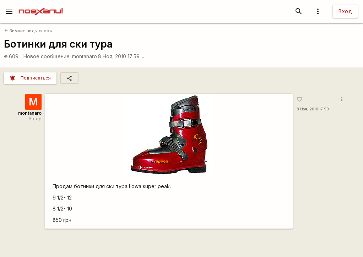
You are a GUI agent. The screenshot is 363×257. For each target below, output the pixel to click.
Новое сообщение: (47, 56)
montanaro (84, 56)
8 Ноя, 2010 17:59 (121, 56)
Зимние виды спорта (29, 30)
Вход (345, 11)
